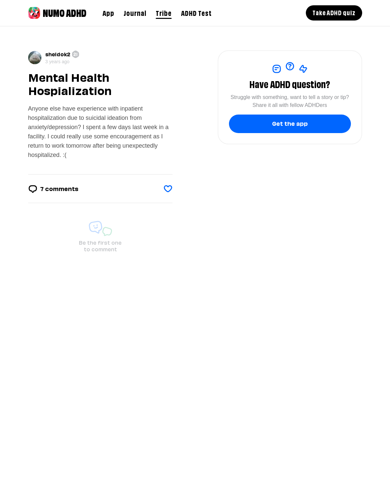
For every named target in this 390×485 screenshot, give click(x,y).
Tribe (164, 12)
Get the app (290, 123)
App (108, 12)
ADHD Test (196, 12)
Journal (135, 12)
